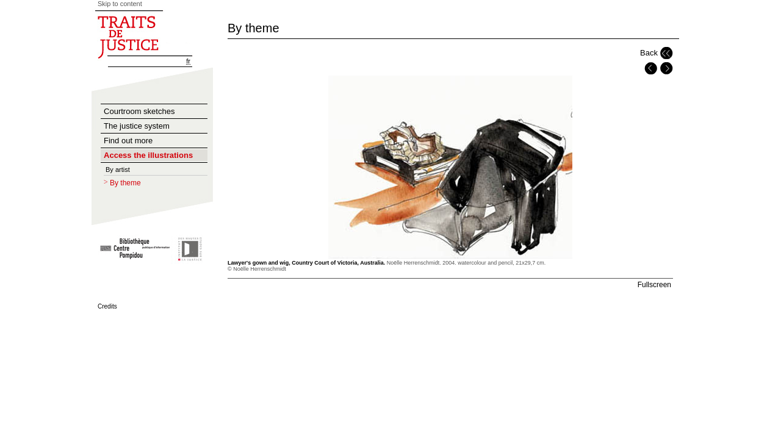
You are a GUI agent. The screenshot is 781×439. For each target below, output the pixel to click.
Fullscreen (654, 284)
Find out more (128, 140)
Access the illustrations (148, 155)
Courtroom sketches (139, 111)
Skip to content (120, 3)
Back (649, 52)
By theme (125, 183)
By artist (118, 169)
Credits (107, 306)
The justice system (137, 125)
